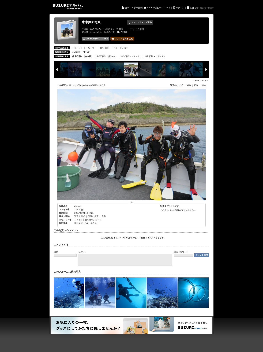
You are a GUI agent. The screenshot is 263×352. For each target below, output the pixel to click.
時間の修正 (93, 216)
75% (196, 85)
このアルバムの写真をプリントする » (178, 210)
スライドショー (121, 48)
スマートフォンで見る (140, 22)
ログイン (180, 7)
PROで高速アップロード (159, 7)
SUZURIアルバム (68, 6)
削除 (104, 216)
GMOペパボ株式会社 (207, 8)
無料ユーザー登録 (133, 7)
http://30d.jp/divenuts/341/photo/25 (89, 85)
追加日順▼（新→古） (155, 56)
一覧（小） (77, 48)
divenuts (76, 52)
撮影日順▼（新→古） (107, 56)
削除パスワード (181, 252)
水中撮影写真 (91, 22)
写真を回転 (79, 216)
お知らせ (194, 7)
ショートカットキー (200, 80)
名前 (56, 252)
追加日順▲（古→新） (131, 56)
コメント (82, 252)
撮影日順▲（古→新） (82, 56)
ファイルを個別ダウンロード (88, 220)
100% (188, 85)
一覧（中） (91, 48)
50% (203, 85)
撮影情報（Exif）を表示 (85, 223)
